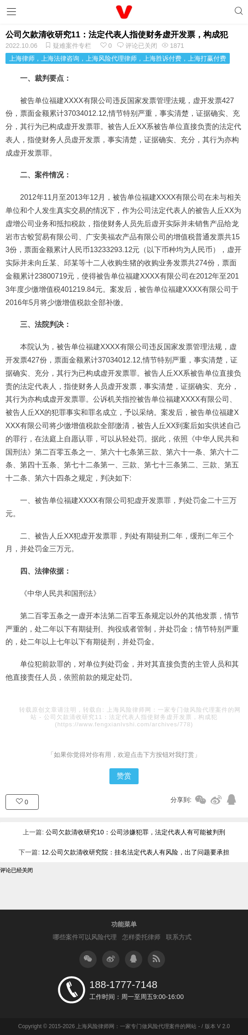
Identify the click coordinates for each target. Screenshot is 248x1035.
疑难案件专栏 (72, 45)
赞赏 (124, 776)
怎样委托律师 (141, 937)
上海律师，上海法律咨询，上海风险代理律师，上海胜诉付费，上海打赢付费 (117, 58)
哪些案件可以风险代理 (85, 937)
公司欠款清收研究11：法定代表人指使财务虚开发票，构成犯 (116, 34)
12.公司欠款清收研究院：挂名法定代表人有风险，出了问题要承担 (135, 852)
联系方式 (178, 937)
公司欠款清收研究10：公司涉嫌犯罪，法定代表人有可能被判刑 (135, 832)
